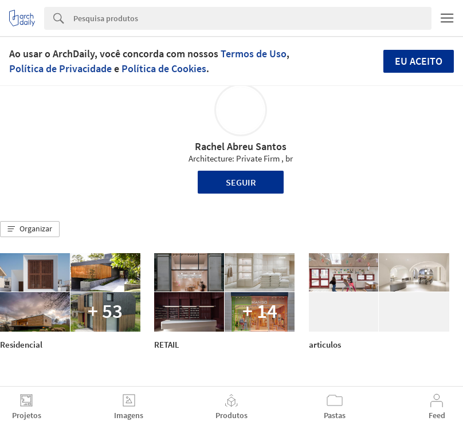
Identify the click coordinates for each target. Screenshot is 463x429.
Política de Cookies (163, 68)
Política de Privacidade (60, 68)
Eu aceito (418, 61)
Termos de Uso (254, 53)
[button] (30, 229)
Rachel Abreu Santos (241, 146)
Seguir (241, 182)
